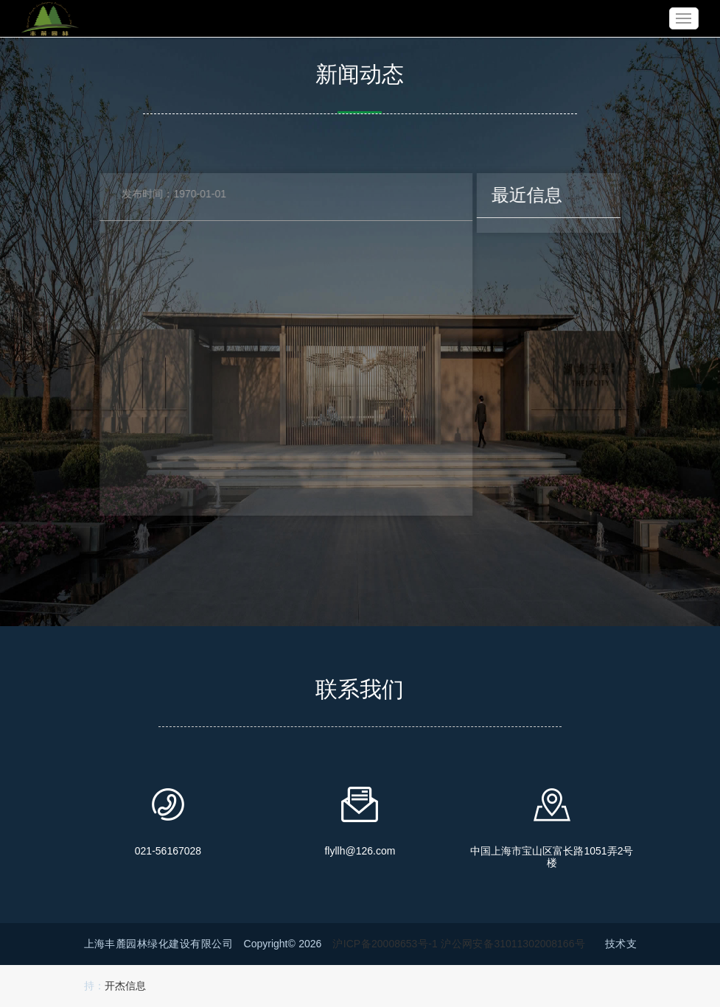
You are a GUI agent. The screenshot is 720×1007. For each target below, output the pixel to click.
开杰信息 (125, 986)
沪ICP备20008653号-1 (384, 944)
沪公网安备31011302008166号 (513, 944)
